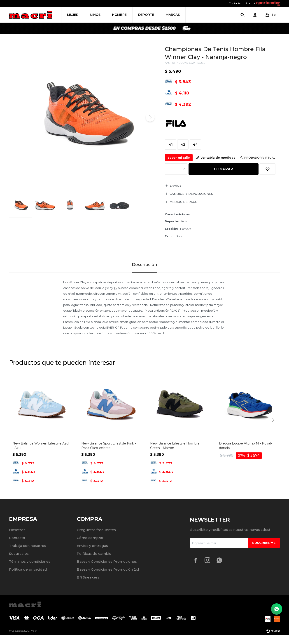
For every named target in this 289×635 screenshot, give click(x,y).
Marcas (173, 15)
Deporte (146, 15)
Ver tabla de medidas (217, 157)
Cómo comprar (90, 538)
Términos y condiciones (29, 561)
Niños (95, 15)
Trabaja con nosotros (27, 545)
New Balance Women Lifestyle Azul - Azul (40, 445)
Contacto (235, 3)
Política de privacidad (28, 569)
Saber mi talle (179, 157)
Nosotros (17, 530)
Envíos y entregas (92, 545)
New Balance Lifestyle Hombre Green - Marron (175, 445)
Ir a (248, 3)
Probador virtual (259, 157)
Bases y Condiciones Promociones (107, 561)
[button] (150, 117)
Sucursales (19, 553)
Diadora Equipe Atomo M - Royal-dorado (245, 445)
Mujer (72, 15)
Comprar (223, 169)
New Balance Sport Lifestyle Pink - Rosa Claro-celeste (108, 445)
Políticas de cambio (94, 553)
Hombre (119, 15)
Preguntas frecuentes (96, 530)
